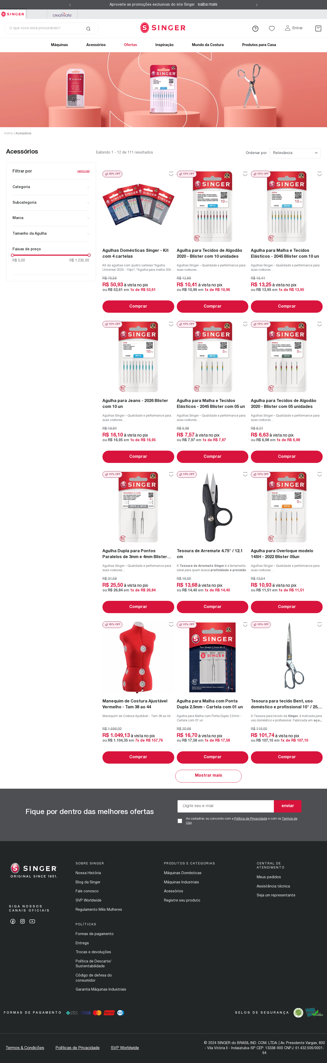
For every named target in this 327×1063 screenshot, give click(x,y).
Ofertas (130, 44)
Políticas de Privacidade (77, 1048)
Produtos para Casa (259, 44)
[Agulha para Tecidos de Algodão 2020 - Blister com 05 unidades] (287, 392)
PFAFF (36, 14)
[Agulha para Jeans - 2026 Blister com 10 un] (138, 392)
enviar (288, 806)
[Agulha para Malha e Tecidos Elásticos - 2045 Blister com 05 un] (213, 392)
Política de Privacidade (250, 818)
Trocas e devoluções (93, 952)
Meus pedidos (269, 877)
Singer (12, 12)
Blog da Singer (88, 882)
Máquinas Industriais (181, 882)
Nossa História (88, 873)
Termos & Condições (25, 1048)
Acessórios (23, 133)
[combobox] (51, 28)
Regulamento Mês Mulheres (99, 910)
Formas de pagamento (95, 934)
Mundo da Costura (208, 44)
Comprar (138, 306)
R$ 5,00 (19, 260)
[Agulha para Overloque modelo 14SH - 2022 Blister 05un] (287, 542)
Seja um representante (276, 895)
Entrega (82, 943)
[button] (51, 187)
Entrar (298, 28)
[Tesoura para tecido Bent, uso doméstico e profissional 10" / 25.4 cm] (287, 692)
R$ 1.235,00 (79, 260)
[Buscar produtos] (88, 28)
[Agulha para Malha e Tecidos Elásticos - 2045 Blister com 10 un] (287, 242)
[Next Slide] (257, 5)
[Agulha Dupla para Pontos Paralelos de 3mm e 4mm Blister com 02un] (138, 542)
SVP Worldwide (88, 900)
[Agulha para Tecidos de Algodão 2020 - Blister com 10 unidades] (213, 242)
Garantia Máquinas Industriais (101, 989)
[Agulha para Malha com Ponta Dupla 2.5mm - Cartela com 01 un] (213, 692)
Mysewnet (62, 14)
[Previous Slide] (70, 5)
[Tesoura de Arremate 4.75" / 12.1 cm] (213, 542)
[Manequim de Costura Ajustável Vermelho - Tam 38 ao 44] (138, 692)
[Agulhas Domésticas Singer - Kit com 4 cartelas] (138, 242)
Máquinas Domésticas (183, 873)
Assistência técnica (273, 886)
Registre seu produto (182, 900)
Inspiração (164, 44)
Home (8, 133)
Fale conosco (87, 891)
